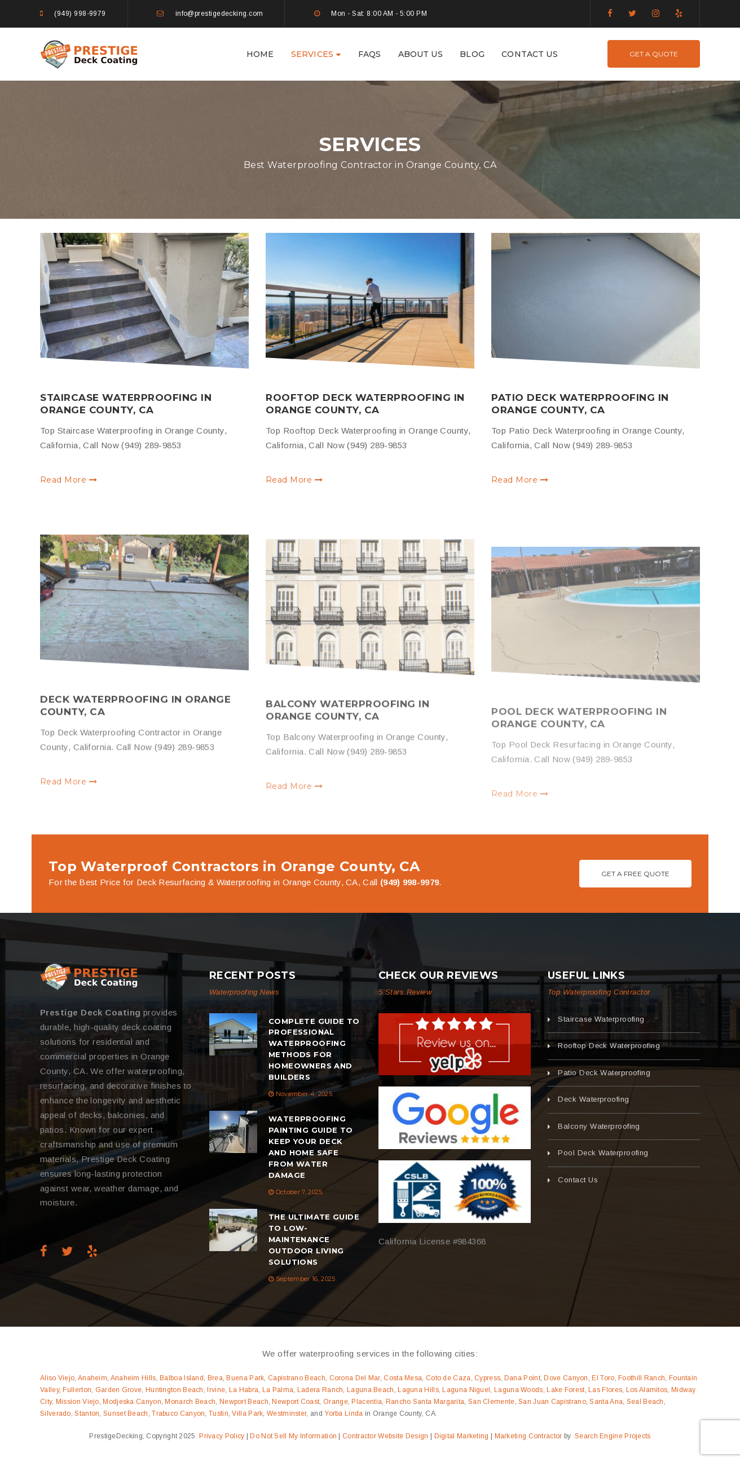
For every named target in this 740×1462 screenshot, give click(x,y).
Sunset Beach (125, 1413)
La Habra (243, 1390)
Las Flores (605, 1390)
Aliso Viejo (57, 1378)
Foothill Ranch (641, 1378)
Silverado (55, 1413)
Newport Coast (295, 1402)
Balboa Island (182, 1378)
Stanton (86, 1413)
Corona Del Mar (354, 1378)
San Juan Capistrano (552, 1402)
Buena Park (245, 1378)
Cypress (487, 1378)
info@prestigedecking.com (219, 13)
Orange (335, 1402)
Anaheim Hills (133, 1378)
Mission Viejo (77, 1402)
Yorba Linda (343, 1413)
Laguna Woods (518, 1390)
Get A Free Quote (635, 873)
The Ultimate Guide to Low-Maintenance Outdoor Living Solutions (313, 1239)
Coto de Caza (448, 1378)
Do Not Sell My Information (293, 1436)
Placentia (366, 1402)
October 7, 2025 (299, 1192)
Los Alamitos (647, 1390)
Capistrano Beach (296, 1378)
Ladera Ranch (320, 1390)
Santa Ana (606, 1402)
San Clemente (491, 1402)
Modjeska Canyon (132, 1402)
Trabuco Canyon (178, 1413)
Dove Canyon (566, 1378)
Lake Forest (565, 1390)
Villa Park (247, 1413)
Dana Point (522, 1378)
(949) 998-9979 (79, 13)
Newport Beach (243, 1402)
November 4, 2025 (304, 1094)
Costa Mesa (403, 1378)
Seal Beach (645, 1402)
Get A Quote (653, 54)
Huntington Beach (175, 1390)
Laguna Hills (418, 1390)
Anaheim (92, 1378)
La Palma (277, 1390)
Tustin (218, 1413)
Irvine (216, 1390)
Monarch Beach (190, 1402)
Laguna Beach (370, 1390)
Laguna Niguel (466, 1390)
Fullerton (77, 1390)
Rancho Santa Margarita (425, 1402)
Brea (215, 1378)
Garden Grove (118, 1390)
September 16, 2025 (306, 1279)
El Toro (603, 1378)
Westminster (286, 1413)
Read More (68, 480)
